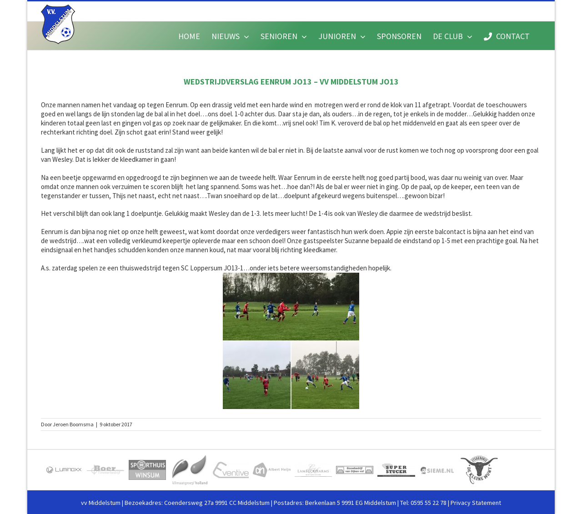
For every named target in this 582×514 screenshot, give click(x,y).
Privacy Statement (476, 503)
